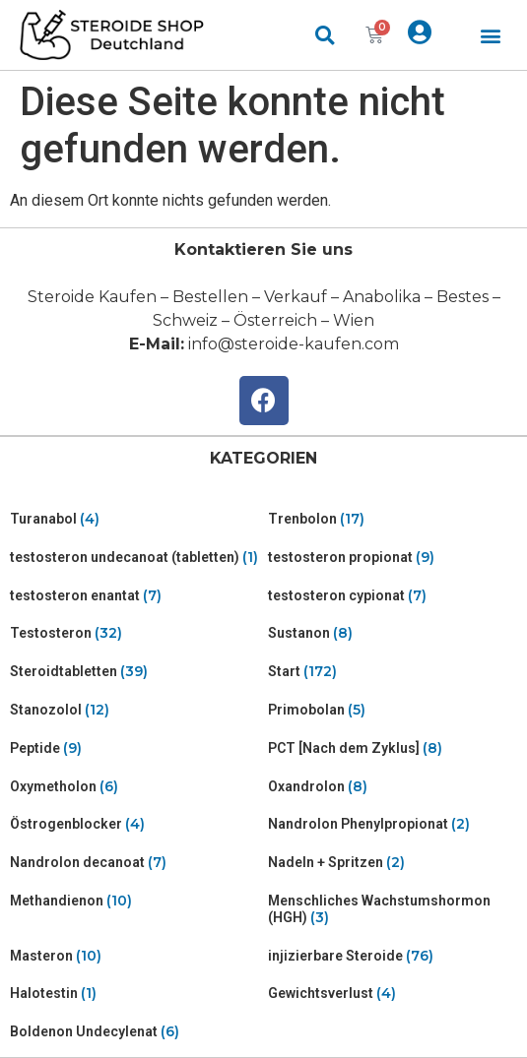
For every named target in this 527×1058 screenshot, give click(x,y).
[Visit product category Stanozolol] (135, 710)
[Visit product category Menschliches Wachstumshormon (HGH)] (393, 909)
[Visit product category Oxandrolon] (393, 787)
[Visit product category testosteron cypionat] (393, 596)
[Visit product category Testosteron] (135, 633)
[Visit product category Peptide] (135, 748)
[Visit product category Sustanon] (393, 633)
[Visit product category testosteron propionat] (393, 557)
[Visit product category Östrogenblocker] (135, 824)
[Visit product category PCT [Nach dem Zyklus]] (393, 748)
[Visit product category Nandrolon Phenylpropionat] (393, 824)
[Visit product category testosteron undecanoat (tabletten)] (135, 557)
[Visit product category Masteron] (135, 956)
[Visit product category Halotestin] (135, 993)
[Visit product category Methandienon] (135, 901)
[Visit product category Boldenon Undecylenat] (135, 1032)
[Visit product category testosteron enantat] (135, 596)
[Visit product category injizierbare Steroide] (393, 956)
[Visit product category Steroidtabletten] (135, 671)
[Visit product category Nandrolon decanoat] (135, 862)
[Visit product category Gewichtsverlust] (393, 993)
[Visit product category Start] (393, 671)
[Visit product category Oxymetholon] (135, 787)
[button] (491, 35)
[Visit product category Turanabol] (135, 519)
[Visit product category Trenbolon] (393, 519)
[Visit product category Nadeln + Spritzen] (393, 862)
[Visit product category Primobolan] (393, 710)
